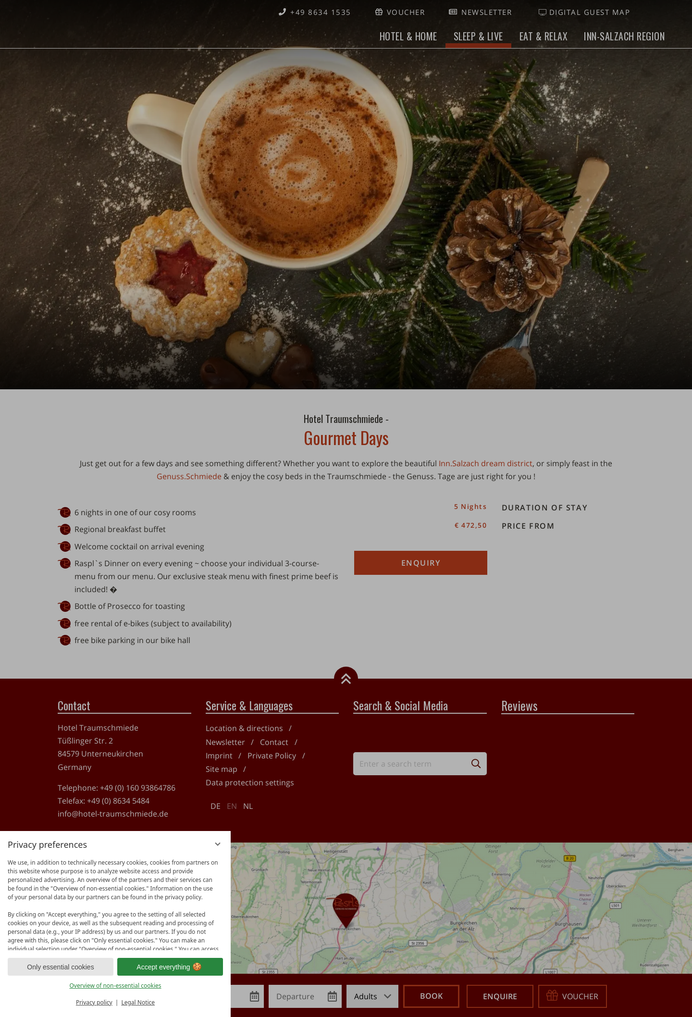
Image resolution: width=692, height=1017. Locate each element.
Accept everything (169, 967)
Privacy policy (94, 1002)
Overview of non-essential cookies (115, 985)
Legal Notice (138, 1002)
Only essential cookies (60, 967)
